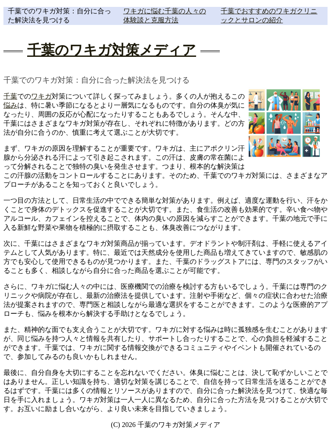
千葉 (10, 96)
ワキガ (41, 96)
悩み (10, 105)
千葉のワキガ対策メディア (111, 50)
